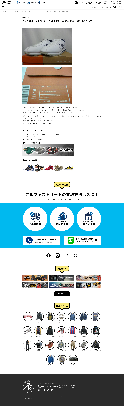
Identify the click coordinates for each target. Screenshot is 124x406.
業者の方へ (94, 7)
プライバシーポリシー (74, 396)
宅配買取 (37, 396)
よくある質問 (101, 7)
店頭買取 (42, 396)
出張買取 (32, 396)
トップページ (25, 396)
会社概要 (66, 396)
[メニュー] (3, 7)
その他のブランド (62, 294)
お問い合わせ (108, 7)
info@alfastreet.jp (53, 123)
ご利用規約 (60, 396)
